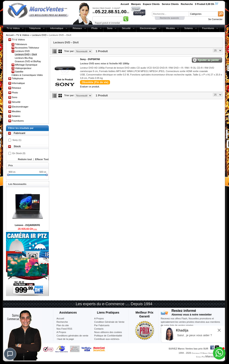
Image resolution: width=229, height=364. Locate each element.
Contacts (98, 328)
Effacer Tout (42, 159)
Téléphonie (35, 28)
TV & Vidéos (13, 28)
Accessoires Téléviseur (27, 47)
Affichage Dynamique (26, 64)
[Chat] (10, 354)
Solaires (188, 28)
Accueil (9, 35)
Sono (110, 28)
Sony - (90, 59)
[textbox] (170, 13)
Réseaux (77, 28)
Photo (94, 28)
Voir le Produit (65, 79)
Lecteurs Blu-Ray (24, 58)
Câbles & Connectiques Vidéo (27, 75)
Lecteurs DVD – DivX (26, 54)
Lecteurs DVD (39, 35)
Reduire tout (25, 159)
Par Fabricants (102, 325)
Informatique (56, 28)
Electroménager (148, 28)
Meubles (170, 28)
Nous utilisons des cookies (108, 332)
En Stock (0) (18, 153)
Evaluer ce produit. (90, 86)
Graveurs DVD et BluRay (28, 61)
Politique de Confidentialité (108, 335)
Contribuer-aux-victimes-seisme (107, 341)
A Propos (99, 318)
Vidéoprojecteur (23, 68)
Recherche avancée (169, 18)
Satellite (19, 71)
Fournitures (208, 28)
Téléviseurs (21, 44)
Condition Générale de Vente (109, 322)
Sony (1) (16, 140)
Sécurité (126, 28)
